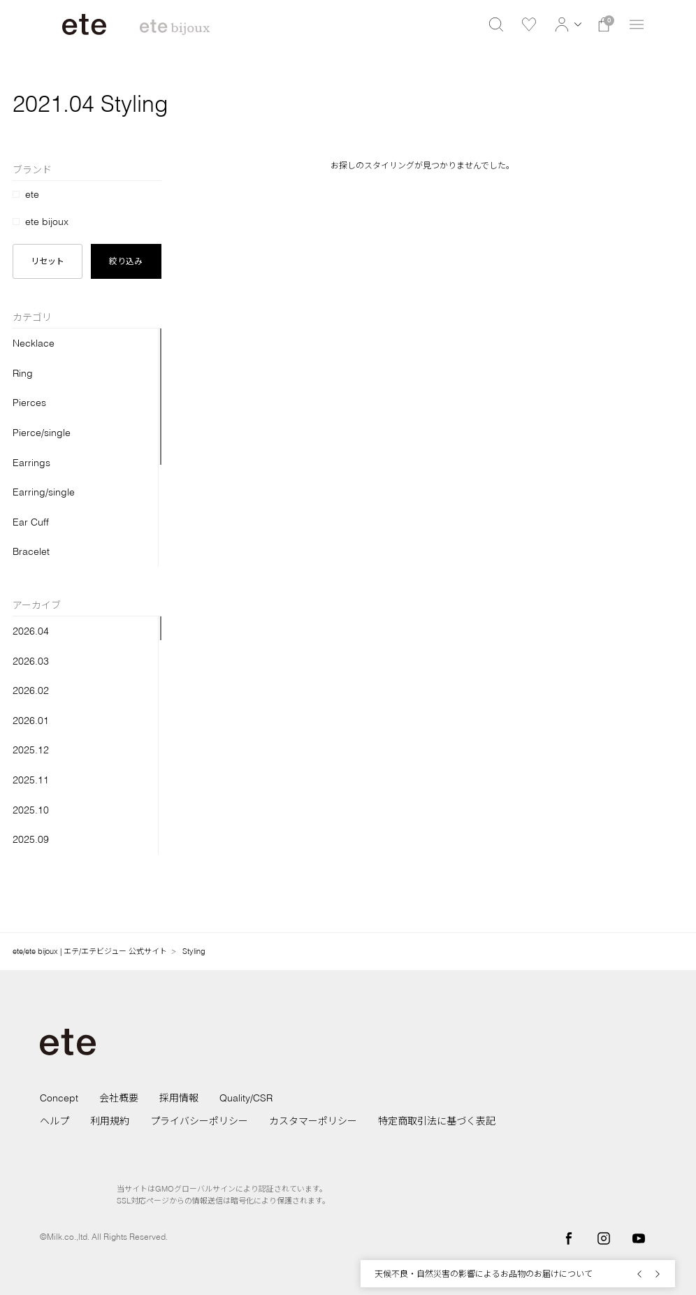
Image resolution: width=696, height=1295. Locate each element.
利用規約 (109, 1121)
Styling (193, 951)
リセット (47, 261)
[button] (566, 24)
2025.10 (31, 810)
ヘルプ (54, 1121)
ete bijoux (46, 221)
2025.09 (31, 839)
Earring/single (44, 492)
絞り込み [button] (126, 261)
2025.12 (31, 750)
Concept (59, 1098)
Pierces (29, 402)
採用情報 (178, 1098)
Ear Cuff (31, 522)
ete (32, 194)
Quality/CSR (246, 1098)
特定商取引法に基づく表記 (436, 1121)
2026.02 (31, 690)
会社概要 (118, 1098)
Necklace (34, 343)
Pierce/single (42, 432)
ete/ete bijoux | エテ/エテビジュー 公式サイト (90, 951)
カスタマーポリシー (313, 1121)
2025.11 (31, 780)
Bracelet (31, 551)
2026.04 (31, 631)
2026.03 (31, 661)
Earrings (31, 462)
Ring (23, 373)
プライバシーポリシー (199, 1121)
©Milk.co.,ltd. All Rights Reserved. (104, 1236)
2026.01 (31, 720)
